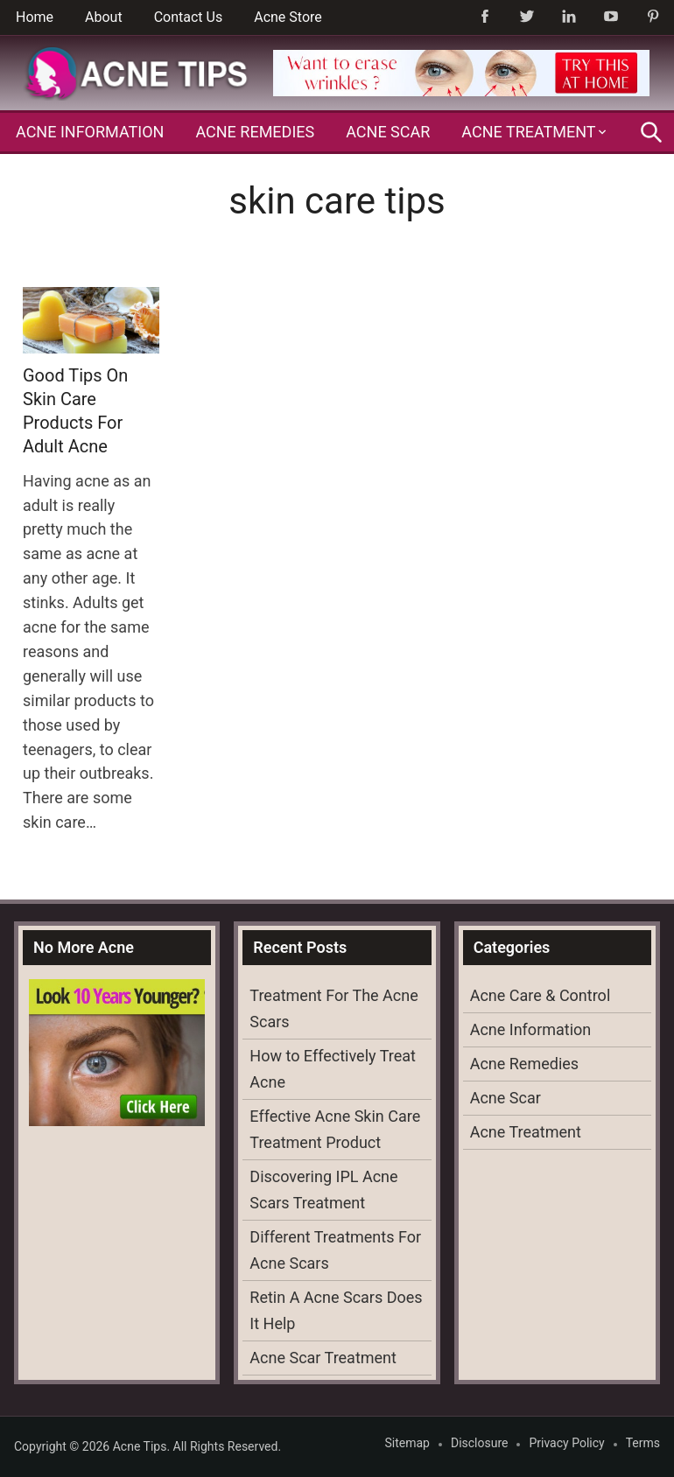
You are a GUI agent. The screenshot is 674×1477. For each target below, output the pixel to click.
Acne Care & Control (540, 995)
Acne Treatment (528, 131)
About (104, 17)
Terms (643, 1443)
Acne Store (288, 17)
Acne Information (90, 131)
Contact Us (188, 17)
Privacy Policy (566, 1443)
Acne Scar (388, 131)
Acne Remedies (254, 131)
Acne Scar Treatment (323, 1357)
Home (34, 17)
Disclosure (480, 1443)
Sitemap (406, 1443)
